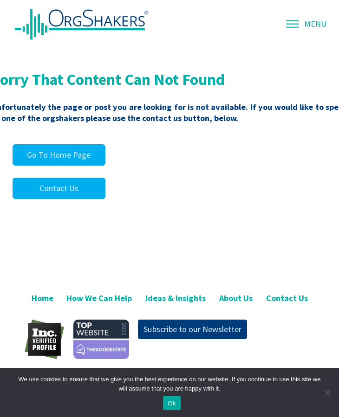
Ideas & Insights (175, 298)
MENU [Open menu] (306, 24)
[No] (327, 392)
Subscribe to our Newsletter (192, 329)
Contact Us (58, 188)
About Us (236, 298)
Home (42, 298)
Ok (172, 403)
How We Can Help (99, 298)
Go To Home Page (59, 154)
